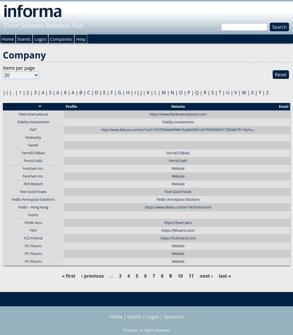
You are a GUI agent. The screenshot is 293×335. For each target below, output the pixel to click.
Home (8, 39)
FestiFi (33, 145)
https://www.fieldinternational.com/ (178, 114)
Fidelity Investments (33, 122)
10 (180, 276)
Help (80, 39)
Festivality (33, 137)
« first (68, 276)
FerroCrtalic (33, 160)
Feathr (33, 215)
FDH (33, 230)
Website (178, 168)
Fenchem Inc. (33, 168)
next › (206, 276)
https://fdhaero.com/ (178, 230)
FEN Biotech (33, 184)
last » (225, 276)
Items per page (19, 68)
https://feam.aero (178, 222)
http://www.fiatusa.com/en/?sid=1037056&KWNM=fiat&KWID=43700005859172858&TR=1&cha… (178, 129)
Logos (40, 39)
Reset (281, 74)
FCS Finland (33, 238)
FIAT (33, 129)
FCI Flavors (33, 246)
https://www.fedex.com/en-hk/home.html (178, 207)
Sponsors (173, 316)
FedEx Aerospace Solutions (33, 199)
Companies (61, 39)
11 (191, 276)
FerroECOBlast (33, 153)
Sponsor (33, 106)
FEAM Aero (33, 222)
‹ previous (92, 276)
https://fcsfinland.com (178, 238)
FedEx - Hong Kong (33, 207)
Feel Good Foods (33, 191)
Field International (33, 114)
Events (24, 39)
